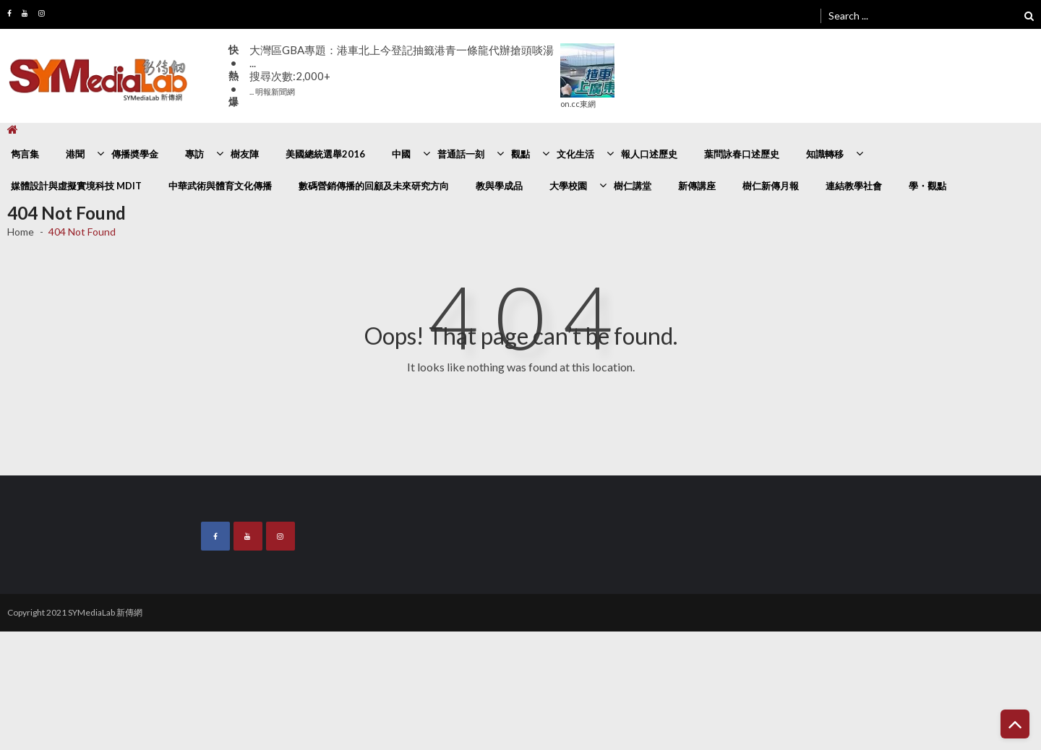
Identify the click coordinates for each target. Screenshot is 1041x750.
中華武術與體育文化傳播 (220, 185)
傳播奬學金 (134, 154)
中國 (401, 154)
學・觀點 (927, 185)
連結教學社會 (854, 185)
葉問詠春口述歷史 (741, 154)
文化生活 (575, 154)
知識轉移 (825, 154)
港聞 (75, 154)
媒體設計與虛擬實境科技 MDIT (76, 185)
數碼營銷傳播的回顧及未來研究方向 (374, 185)
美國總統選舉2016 (325, 154)
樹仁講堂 (632, 185)
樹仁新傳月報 (770, 185)
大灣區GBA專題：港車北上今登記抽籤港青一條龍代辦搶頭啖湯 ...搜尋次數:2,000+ (401, 69)
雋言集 (25, 154)
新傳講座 (697, 185)
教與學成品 (499, 185)
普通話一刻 (460, 154)
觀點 (520, 154)
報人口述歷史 (649, 154)
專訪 (194, 154)
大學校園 (568, 185)
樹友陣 (245, 154)
